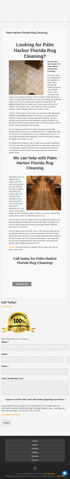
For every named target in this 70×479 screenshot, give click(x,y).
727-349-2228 (6, 306)
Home (35, 441)
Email (5, 354)
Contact (12, 247)
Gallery (35, 452)
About (35, 445)
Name (5, 342)
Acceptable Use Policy (11, 415)
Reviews (35, 456)
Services (35, 448)
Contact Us (22, 284)
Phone (5, 366)
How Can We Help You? (13, 378)
